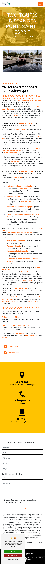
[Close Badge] (26, 558)
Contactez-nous (11, 352)
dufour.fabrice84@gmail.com (18, 325)
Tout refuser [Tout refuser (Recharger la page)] (13, 555)
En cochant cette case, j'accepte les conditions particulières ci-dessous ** (20, 498)
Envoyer (24, 505)
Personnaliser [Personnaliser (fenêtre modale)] (13, 559)
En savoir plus (11, 346)
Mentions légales (37, 557)
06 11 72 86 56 (16, 317)
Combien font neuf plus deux (12, 471)
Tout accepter (13, 551)
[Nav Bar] (40, 4)
